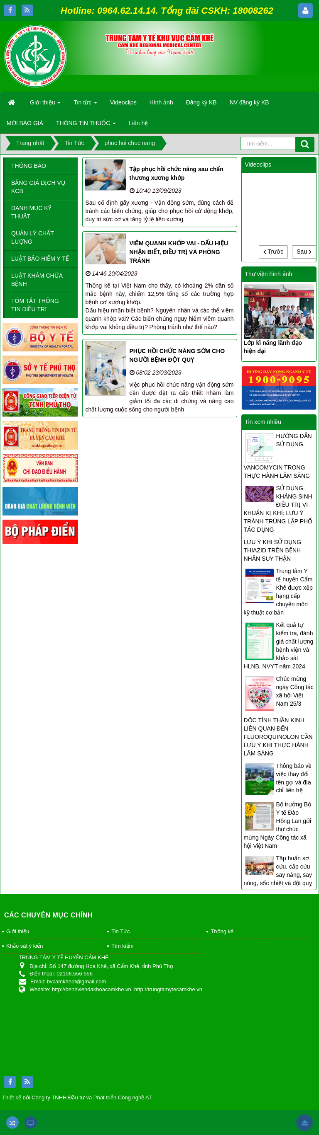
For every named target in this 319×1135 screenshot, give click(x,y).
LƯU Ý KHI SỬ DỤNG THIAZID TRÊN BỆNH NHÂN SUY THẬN (273, 550)
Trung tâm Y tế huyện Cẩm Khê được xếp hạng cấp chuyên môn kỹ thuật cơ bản (278, 592)
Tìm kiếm (122, 946)
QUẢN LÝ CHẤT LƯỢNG (32, 237)
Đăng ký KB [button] (201, 102)
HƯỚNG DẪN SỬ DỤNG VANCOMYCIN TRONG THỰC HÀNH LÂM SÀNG (278, 456)
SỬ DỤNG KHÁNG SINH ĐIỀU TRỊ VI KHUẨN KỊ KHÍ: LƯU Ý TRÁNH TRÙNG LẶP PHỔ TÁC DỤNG (278, 509)
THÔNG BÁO (28, 165)
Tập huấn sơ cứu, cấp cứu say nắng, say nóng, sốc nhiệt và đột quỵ (278, 870)
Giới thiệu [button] (45, 105)
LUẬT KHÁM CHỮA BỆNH (37, 279)
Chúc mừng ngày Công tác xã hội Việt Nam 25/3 (295, 691)
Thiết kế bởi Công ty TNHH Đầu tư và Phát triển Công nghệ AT (77, 1097)
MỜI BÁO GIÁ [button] (25, 123)
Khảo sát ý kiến (24, 946)
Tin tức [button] (85, 105)
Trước (273, 251)
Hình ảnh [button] (161, 102)
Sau (304, 251)
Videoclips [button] (123, 102)
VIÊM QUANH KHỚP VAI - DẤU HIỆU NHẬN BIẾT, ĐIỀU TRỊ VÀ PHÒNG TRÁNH (179, 252)
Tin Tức (120, 931)
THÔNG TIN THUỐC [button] (86, 125)
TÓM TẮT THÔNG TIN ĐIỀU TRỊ (35, 305)
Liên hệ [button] (138, 123)
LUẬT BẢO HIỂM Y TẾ (40, 258)
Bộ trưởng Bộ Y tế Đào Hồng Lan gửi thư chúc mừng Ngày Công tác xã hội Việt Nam (278, 825)
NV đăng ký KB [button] (249, 102)
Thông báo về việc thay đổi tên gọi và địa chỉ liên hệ (294, 778)
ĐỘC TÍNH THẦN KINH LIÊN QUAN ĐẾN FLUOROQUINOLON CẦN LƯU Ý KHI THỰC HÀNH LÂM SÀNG (278, 737)
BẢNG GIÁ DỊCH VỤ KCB (38, 186)
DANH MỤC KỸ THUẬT (31, 212)
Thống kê (222, 931)
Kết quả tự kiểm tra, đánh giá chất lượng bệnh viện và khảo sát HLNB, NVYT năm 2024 (279, 646)
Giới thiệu (17, 931)
